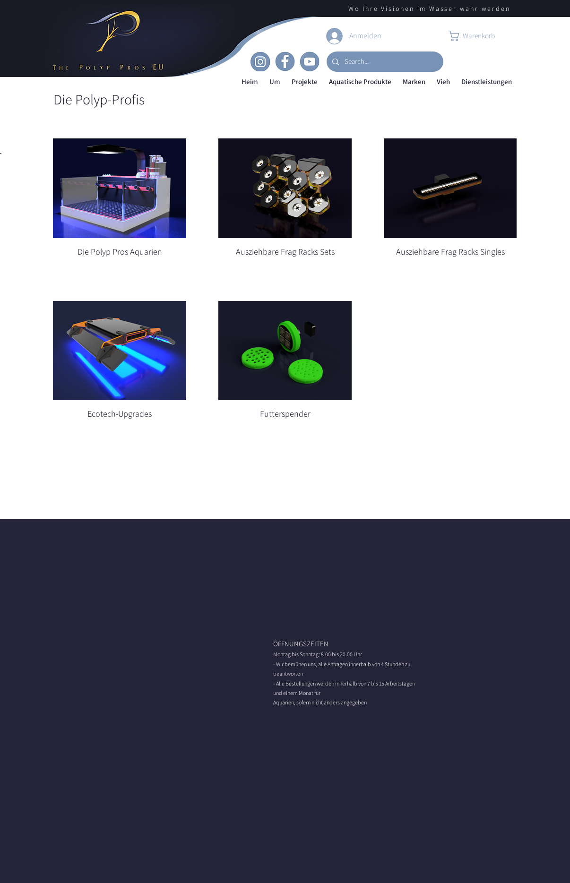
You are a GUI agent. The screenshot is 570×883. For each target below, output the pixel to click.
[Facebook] (285, 61)
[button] (274, 82)
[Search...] (384, 61)
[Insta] (260, 61)
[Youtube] (310, 61)
